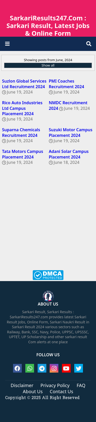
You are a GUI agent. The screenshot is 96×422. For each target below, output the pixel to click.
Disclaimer (22, 385)
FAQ (81, 385)
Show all (47, 65)
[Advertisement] (48, 221)
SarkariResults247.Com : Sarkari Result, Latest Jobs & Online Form (47, 25)
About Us (33, 391)
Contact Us (61, 391)
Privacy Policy (55, 385)
